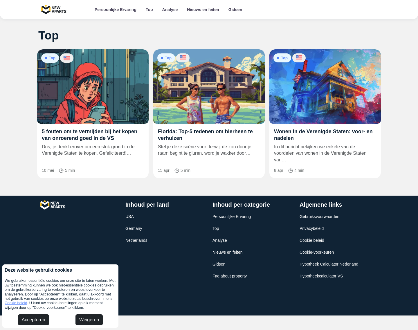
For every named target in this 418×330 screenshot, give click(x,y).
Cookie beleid (16, 303)
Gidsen (235, 9)
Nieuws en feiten (203, 9)
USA (129, 216)
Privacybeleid (312, 228)
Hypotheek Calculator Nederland (329, 264)
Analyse (170, 9)
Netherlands (136, 240)
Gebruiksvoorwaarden (319, 216)
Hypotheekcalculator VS (321, 276)
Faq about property (229, 276)
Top (149, 9)
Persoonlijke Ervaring (115, 9)
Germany (133, 228)
